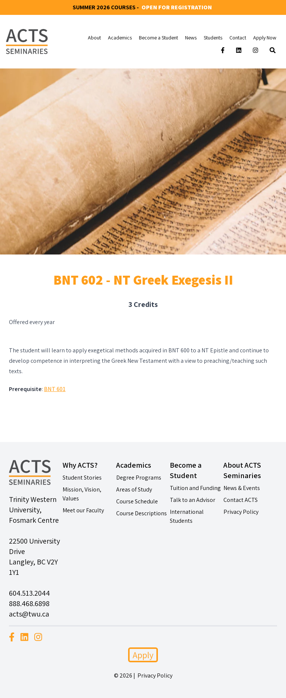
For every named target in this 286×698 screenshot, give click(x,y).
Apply (143, 655)
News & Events (241, 488)
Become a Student (158, 37)
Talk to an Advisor (192, 500)
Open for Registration (177, 7)
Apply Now (264, 37)
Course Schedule (137, 501)
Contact (237, 37)
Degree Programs (138, 477)
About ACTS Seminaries (242, 470)
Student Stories (82, 477)
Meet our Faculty (83, 510)
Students (213, 37)
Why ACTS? (80, 465)
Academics (120, 37)
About (94, 37)
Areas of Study (134, 489)
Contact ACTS (240, 500)
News (191, 37)
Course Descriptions (141, 513)
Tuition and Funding (195, 488)
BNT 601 (55, 389)
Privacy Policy (240, 512)
